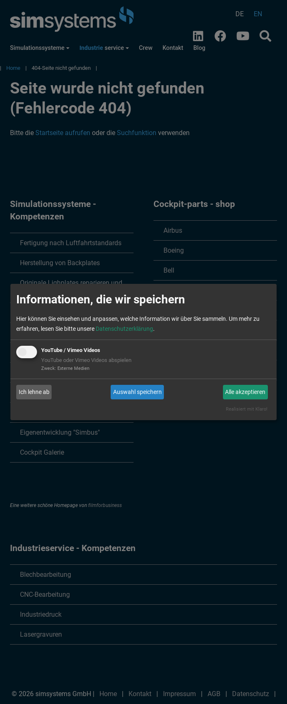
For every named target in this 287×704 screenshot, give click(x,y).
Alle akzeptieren (245, 392)
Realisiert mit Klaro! (246, 409)
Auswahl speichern (137, 392)
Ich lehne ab (34, 392)
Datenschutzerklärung (124, 328)
